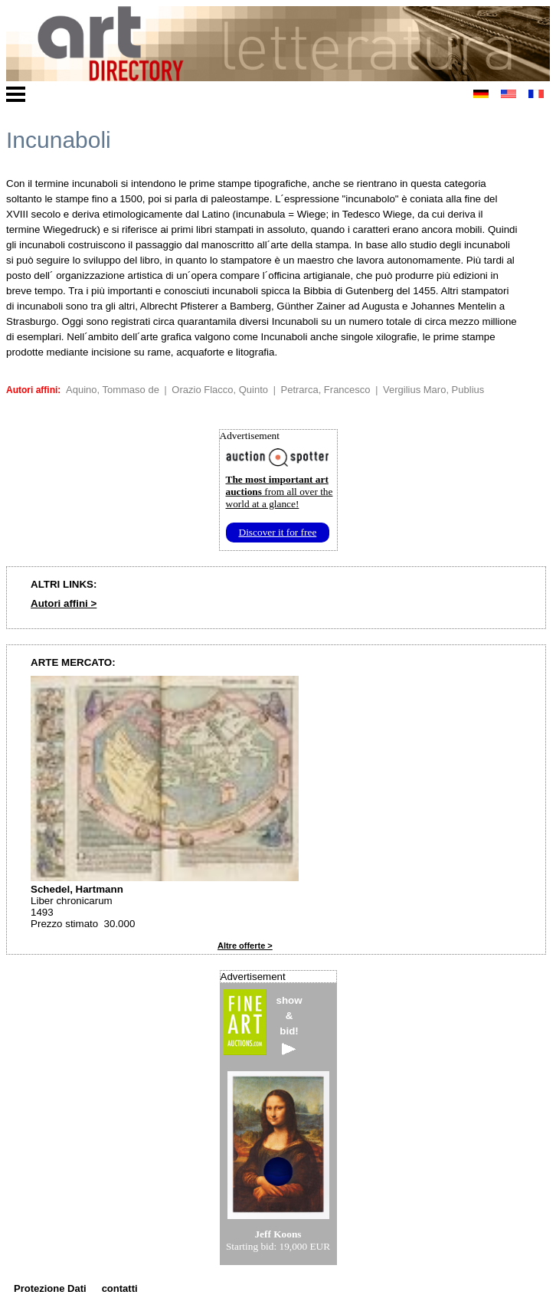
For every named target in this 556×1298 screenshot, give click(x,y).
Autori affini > (63, 603)
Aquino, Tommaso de (112, 389)
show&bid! (289, 1025)
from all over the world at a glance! (279, 492)
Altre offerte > (245, 945)
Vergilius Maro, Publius (433, 389)
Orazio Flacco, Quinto (220, 389)
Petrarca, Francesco (326, 389)
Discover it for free (278, 532)
